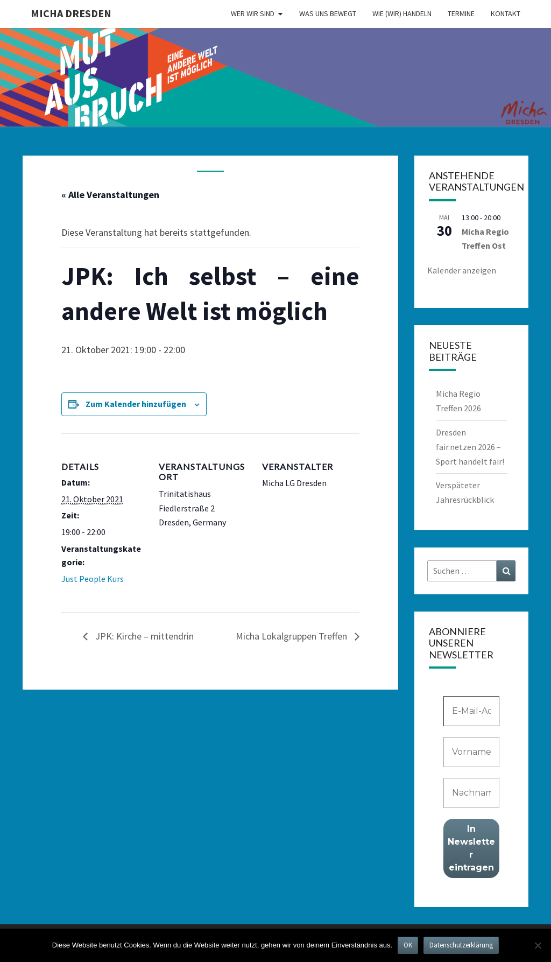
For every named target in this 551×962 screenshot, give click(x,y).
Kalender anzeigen (461, 270)
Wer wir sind (252, 13)
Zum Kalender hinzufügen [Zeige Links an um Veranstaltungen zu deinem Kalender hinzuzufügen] (136, 403)
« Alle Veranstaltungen (110, 194)
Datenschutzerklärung (461, 945)
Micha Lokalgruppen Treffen (292, 636)
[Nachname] (471, 793)
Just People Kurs (92, 578)
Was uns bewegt (327, 13)
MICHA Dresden (71, 13)
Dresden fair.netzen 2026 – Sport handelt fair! (470, 447)
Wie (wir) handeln (402, 13)
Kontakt (505, 13)
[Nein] (537, 945)
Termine (461, 13)
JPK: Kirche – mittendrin (143, 636)
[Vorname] (471, 752)
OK (408, 945)
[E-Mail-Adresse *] (471, 711)
